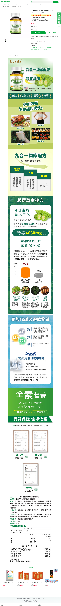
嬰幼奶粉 (4, 4)
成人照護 (30, 4)
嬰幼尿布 (9, 4)
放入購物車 (38, 33)
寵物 (50, 4)
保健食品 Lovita (51, 47)
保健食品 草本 (35, 47)
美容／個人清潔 (37, 4)
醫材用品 (25, 4)
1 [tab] (15, 37)
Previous (1, 577)
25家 (45, 41)
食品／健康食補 (44, 4)
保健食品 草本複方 (36, 49)
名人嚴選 (54, 4)
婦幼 (14, 4)
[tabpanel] (16, 24)
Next (59, 577)
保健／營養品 (19, 4)
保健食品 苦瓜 (44, 49)
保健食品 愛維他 (43, 47)
